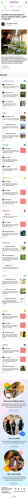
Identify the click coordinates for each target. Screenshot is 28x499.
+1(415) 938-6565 (5, 493)
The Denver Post (15, 10)
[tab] (5, 7)
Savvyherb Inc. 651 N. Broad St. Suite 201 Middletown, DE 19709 (6, 490)
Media (7, 10)
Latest (5, 6)
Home (2, 10)
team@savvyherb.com (6, 494)
